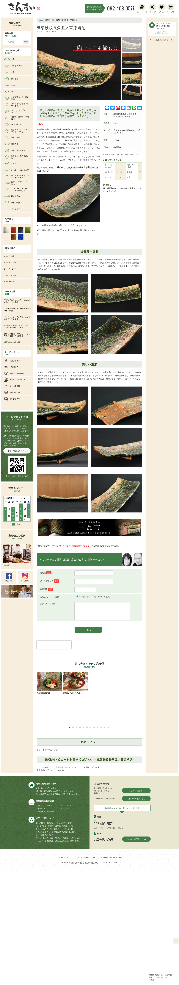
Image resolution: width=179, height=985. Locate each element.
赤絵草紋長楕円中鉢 (128, 683)
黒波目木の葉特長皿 (49, 738)
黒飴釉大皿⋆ (128, 822)
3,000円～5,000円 (11, 275)
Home (40, 20)
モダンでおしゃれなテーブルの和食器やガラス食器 (17, 301)
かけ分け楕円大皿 (49, 711)
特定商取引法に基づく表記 (111, 972)
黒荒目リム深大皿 (102, 711)
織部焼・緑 (49, 20)
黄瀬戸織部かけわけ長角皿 (49, 766)
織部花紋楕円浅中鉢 (128, 794)
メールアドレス (49, 580)
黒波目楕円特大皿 (75, 766)
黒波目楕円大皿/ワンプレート (128, 712)
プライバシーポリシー (86, 972)
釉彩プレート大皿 (102, 822)
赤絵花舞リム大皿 (75, 794)
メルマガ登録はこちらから (17, 451)
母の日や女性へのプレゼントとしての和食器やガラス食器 (17, 326)
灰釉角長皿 (128, 738)
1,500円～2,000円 (11, 263)
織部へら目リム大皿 (102, 683)
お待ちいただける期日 (49, 597)
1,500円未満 (9, 256)
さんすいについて (64, 972)
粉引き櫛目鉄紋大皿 (102, 738)
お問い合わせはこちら (136, 912)
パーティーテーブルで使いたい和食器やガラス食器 (17, 318)
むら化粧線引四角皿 (49, 794)
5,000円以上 (9, 282)
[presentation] (54, 649)
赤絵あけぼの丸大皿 (75, 683)
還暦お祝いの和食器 (12, 342)
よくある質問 (136, 904)
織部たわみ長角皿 (75, 711)
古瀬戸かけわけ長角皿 (49, 822)
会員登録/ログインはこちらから (50, 884)
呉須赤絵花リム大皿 (128, 766)
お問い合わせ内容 (47, 604)
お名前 (45, 572)
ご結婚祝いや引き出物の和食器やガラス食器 (17, 309)
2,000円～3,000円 (11, 269)
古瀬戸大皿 (102, 794)
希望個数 (46, 589)
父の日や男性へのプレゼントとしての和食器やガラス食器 (17, 335)
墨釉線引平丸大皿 (75, 738)
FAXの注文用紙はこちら (136, 953)
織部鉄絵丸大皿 (49, 683)
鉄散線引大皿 (75, 822)
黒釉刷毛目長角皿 (102, 766)
